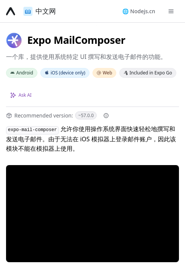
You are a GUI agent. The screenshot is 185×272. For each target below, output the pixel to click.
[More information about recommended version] (106, 115)
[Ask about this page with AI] (21, 95)
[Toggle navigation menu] (171, 11)
